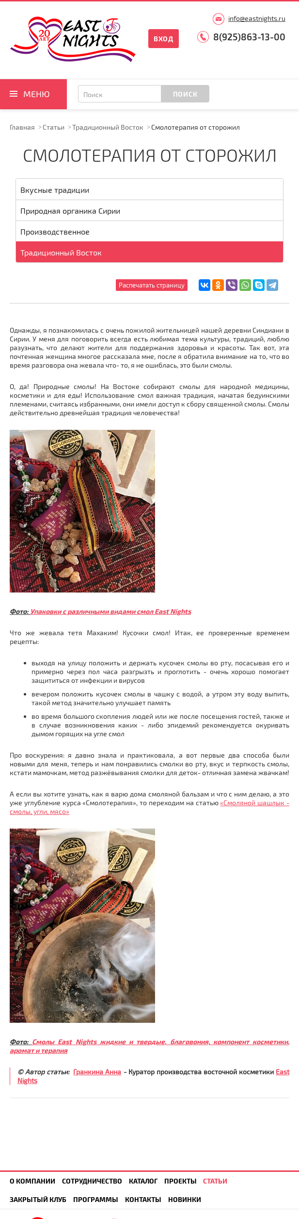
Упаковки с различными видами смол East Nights (110, 611)
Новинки (184, 1199)
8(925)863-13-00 (249, 36)
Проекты (180, 1181)
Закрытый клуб (38, 1199)
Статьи (53, 127)
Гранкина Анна (97, 1071)
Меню (36, 93)
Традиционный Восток (107, 127)
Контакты (143, 1199)
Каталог (143, 1181)
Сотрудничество (92, 1181)
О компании (32, 1181)
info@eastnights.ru (256, 18)
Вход (163, 38)
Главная (22, 127)
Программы (95, 1199)
